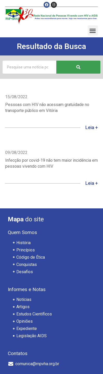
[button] (93, 30)
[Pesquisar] (78, 67)
